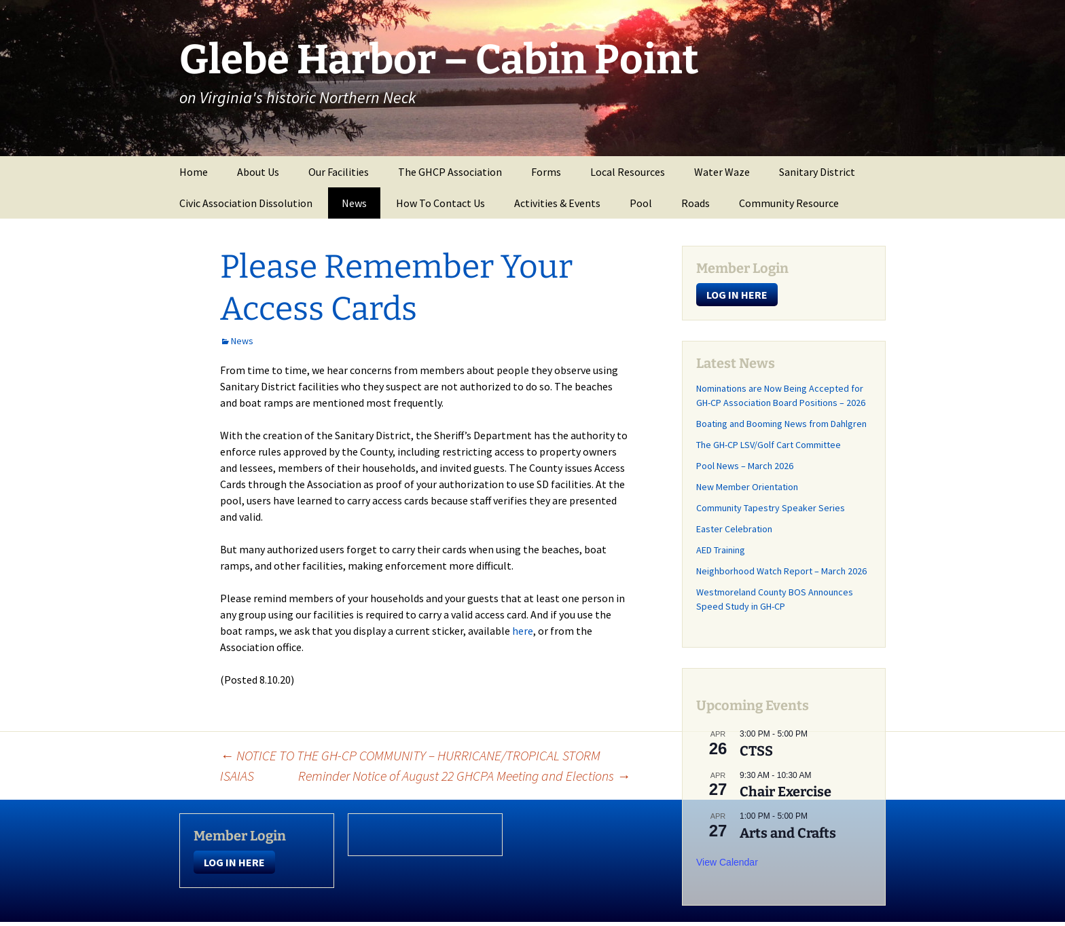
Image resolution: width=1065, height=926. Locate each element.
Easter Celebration (734, 529)
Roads (695, 203)
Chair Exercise (785, 791)
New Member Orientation (747, 487)
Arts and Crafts (788, 833)
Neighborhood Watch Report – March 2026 (781, 571)
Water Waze (722, 172)
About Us (258, 172)
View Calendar (727, 862)
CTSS (756, 751)
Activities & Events (557, 203)
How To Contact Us (440, 203)
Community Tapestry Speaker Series (770, 508)
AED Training (720, 550)
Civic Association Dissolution (245, 203)
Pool (641, 203)
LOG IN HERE (737, 294)
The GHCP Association (450, 172)
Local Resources (627, 172)
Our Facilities (338, 172)
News (354, 203)
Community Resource (789, 203)
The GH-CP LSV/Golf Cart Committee (768, 445)
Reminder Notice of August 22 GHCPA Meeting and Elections (464, 775)
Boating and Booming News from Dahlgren (781, 424)
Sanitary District (817, 172)
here (522, 630)
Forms (546, 172)
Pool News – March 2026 (744, 466)
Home (193, 172)
